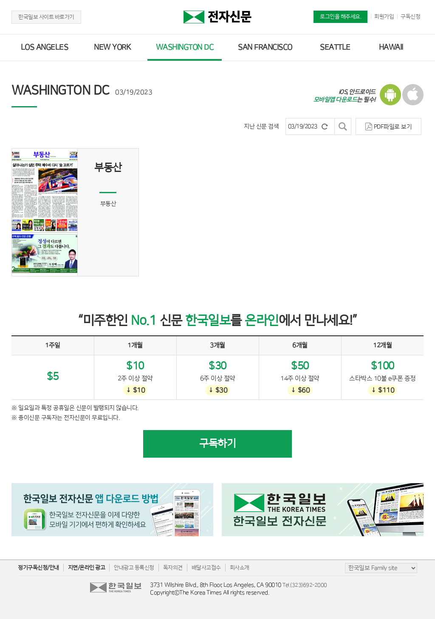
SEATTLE (335, 47)
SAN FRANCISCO (265, 47)
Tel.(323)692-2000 (304, 585)
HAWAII (391, 47)
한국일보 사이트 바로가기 (46, 17)
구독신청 (410, 17)
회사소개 (239, 568)
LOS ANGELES (44, 47)
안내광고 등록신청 (134, 568)
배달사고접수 (206, 568)
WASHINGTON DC (185, 47)
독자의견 (173, 568)
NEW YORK (112, 47)
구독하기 (217, 443)
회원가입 (384, 17)
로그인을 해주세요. (340, 17)
